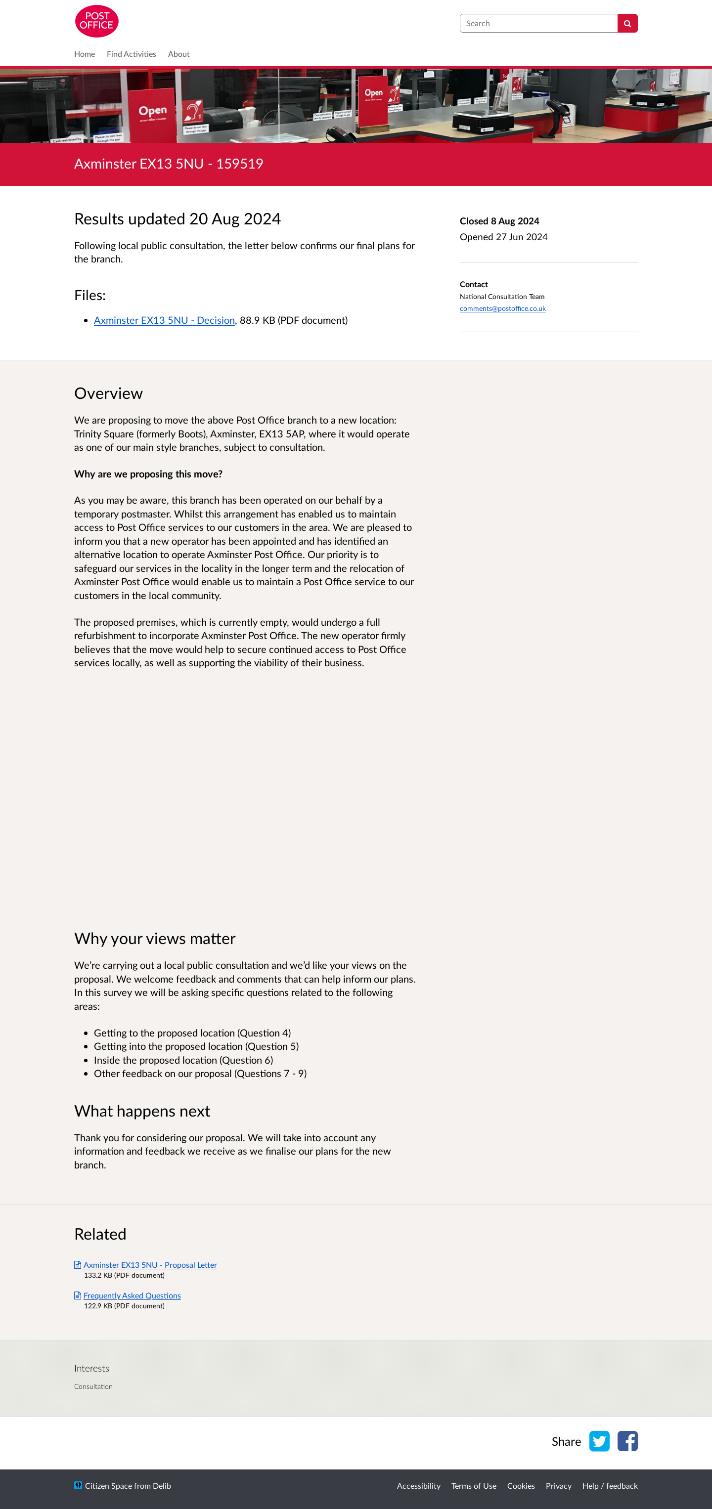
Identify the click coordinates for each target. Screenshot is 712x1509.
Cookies (521, 1485)
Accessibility (419, 1485)
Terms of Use (473, 1485)
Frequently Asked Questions (127, 1295)
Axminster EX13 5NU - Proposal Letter (145, 1264)
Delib (162, 1485)
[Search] (628, 23)
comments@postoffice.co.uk (503, 308)
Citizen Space (108, 1485)
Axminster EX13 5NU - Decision (164, 320)
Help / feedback (610, 1485)
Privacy (559, 1485)
